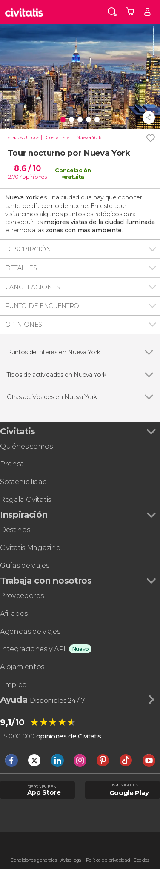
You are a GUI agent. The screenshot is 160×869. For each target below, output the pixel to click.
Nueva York (89, 137)
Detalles (21, 268)
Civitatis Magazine (30, 548)
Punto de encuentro (42, 306)
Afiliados (14, 614)
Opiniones (23, 324)
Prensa (12, 464)
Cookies (141, 860)
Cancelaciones (32, 287)
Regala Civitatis (25, 500)
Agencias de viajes (30, 631)
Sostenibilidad (23, 482)
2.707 (14, 176)
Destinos (15, 530)
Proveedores (21, 596)
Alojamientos (22, 667)
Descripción (28, 249)
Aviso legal (71, 860)
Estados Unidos (22, 137)
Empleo (13, 685)
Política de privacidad (108, 860)
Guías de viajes (24, 565)
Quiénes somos (26, 446)
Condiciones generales (34, 860)
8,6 (27, 168)
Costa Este (57, 137)
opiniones (34, 176)
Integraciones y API (33, 649)
